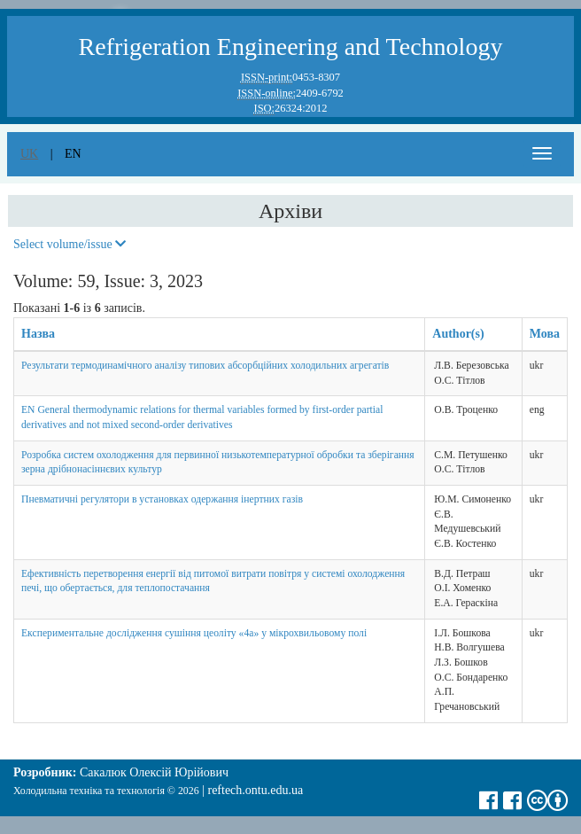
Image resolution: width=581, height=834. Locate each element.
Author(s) (458, 333)
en (73, 153)
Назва (38, 333)
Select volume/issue (69, 244)
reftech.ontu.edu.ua (255, 790)
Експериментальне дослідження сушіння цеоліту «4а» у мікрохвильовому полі (194, 633)
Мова (545, 333)
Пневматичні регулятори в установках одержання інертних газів (162, 499)
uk (29, 153)
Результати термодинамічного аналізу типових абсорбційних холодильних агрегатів (205, 365)
